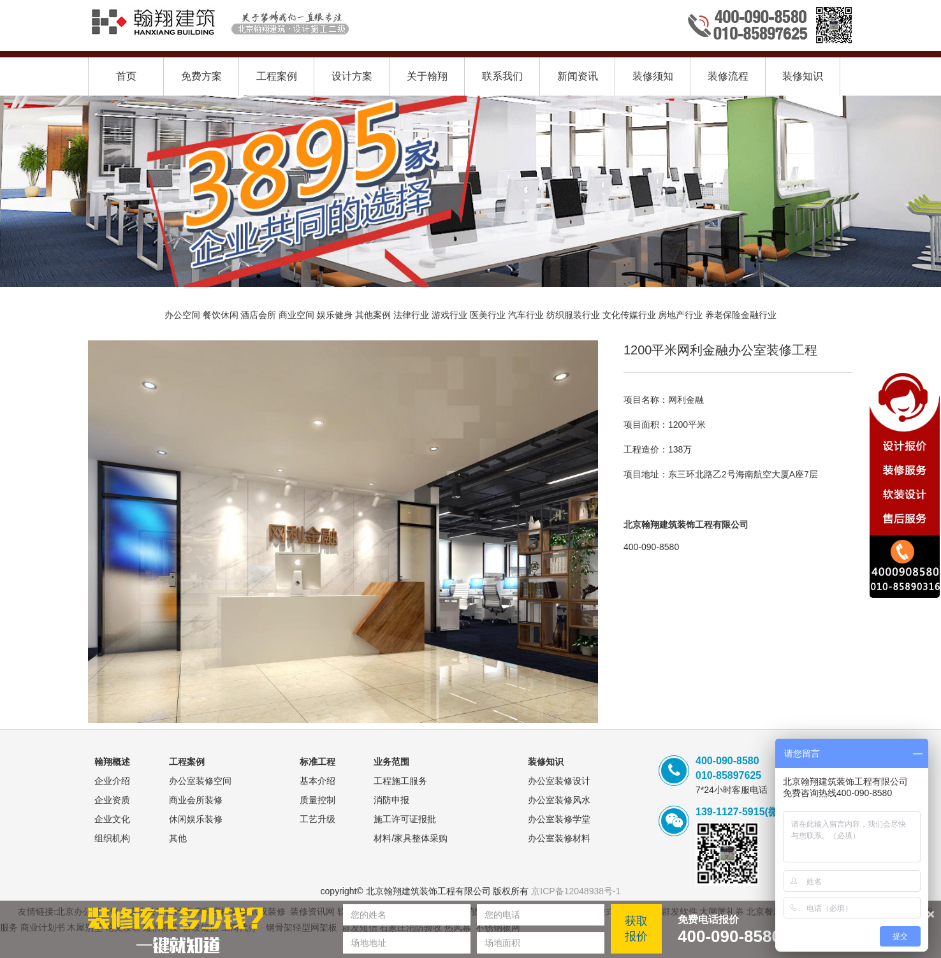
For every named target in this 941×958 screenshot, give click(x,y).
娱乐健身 (335, 315)
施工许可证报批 (405, 819)
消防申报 (391, 800)
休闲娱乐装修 (195, 819)
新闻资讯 (577, 76)
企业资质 (112, 800)
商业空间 (296, 315)
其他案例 (373, 315)
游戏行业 (449, 315)
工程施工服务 (400, 781)
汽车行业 (526, 315)
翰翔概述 (112, 762)
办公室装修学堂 (559, 819)
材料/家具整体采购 (411, 838)
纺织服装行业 (573, 315)
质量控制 (317, 800)
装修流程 (728, 76)
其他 (178, 838)
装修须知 (652, 76)
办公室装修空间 (200, 781)
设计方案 (352, 76)
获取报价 (636, 929)
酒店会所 (258, 315)
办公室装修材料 (559, 838)
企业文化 (112, 819)
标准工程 (317, 762)
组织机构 (112, 838)
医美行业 (488, 315)
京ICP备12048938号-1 (575, 891)
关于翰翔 (427, 76)
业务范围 (391, 762)
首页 (126, 76)
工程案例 (276, 76)
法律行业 (411, 315)
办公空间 (182, 315)
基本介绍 (317, 781)
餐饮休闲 (220, 315)
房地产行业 (680, 315)
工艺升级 (317, 819)
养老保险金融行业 (741, 315)
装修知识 (802, 76)
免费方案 (201, 76)
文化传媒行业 (629, 315)
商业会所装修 (195, 800)
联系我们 (502, 76)
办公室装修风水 (559, 800)
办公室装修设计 (559, 781)
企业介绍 (112, 781)
